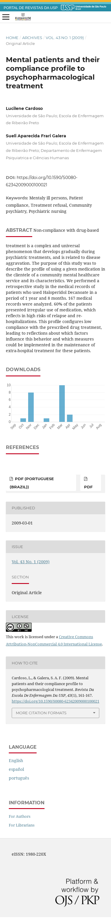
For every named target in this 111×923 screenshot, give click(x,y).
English (16, 760)
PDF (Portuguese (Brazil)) (32, 482)
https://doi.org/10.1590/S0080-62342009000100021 (55, 701)
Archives (32, 37)
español (16, 769)
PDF (88, 487)
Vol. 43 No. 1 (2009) (65, 37)
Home (12, 37)
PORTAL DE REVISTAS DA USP (31, 8)
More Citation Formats (41, 712)
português (19, 778)
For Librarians (22, 825)
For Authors (19, 816)
